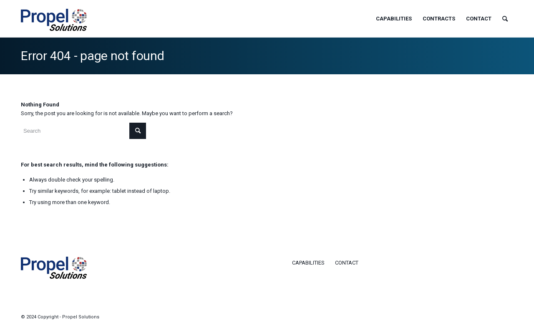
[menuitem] (393, 18)
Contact (346, 263)
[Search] (505, 18)
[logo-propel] (54, 25)
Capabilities (308, 263)
